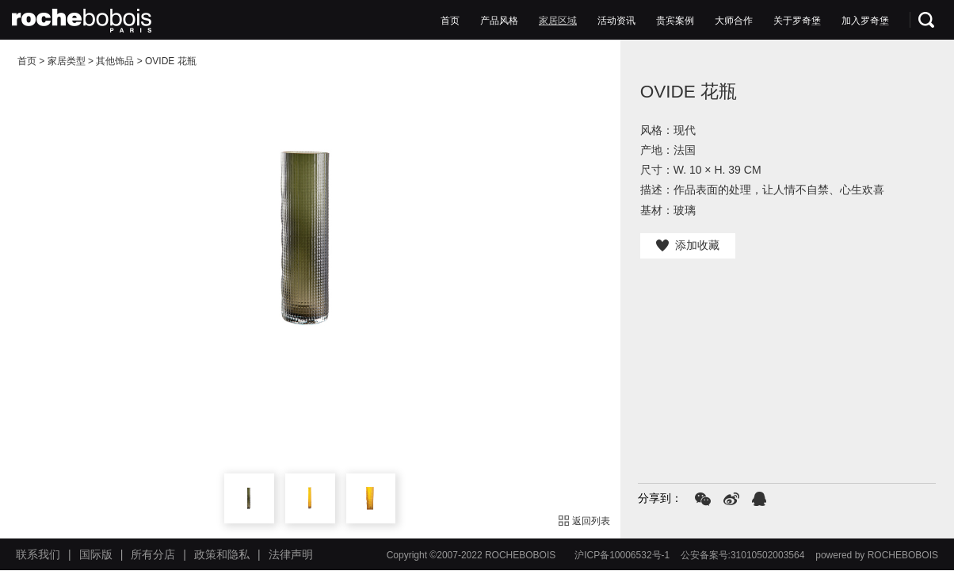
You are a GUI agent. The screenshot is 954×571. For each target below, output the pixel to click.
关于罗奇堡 (797, 20)
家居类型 (67, 61)
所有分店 (153, 554)
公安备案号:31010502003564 (743, 555)
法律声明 (291, 554)
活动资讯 (616, 20)
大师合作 (734, 20)
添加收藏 (687, 245)
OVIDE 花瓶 (171, 61)
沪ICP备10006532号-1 (622, 555)
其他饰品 (115, 61)
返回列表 (585, 521)
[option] (310, 239)
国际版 (96, 554)
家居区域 (558, 20)
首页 (450, 20)
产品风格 (499, 20)
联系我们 (38, 554)
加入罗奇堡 (865, 20)
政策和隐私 (222, 554)
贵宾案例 (675, 20)
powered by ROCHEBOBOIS (876, 555)
